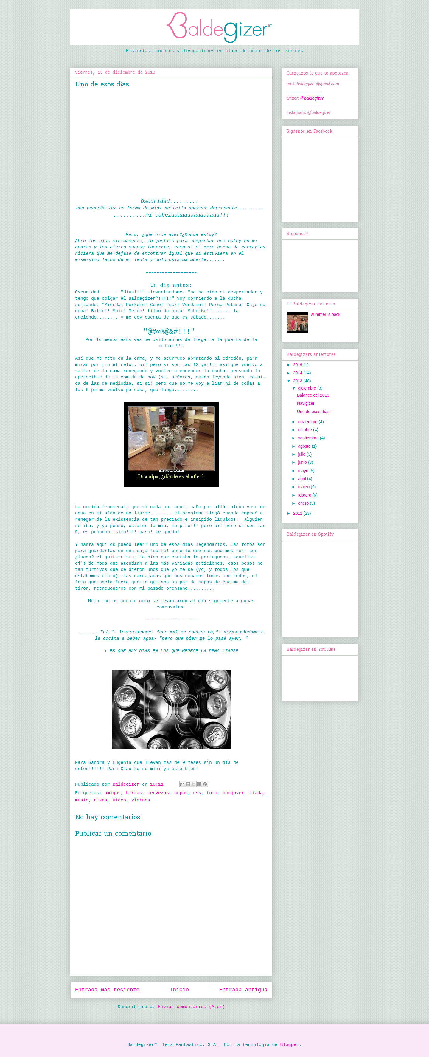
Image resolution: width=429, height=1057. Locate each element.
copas (181, 793)
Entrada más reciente (107, 990)
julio (302, 454)
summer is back (326, 314)
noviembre (308, 421)
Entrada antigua (243, 990)
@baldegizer (312, 98)
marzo (304, 486)
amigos (113, 793)
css (197, 793)
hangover (233, 793)
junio (303, 462)
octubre (305, 429)
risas (100, 800)
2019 (298, 364)
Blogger (289, 1044)
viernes (140, 800)
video (119, 800)
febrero (305, 495)
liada (256, 793)
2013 (298, 380)
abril (302, 478)
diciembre (307, 388)
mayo (303, 470)
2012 (298, 513)
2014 (298, 372)
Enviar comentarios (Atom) (191, 1007)
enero (304, 503)
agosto (305, 446)
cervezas (158, 793)
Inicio (179, 990)
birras (134, 793)
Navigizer (305, 403)
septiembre (309, 437)
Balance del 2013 (313, 395)
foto (211, 793)
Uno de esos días (313, 411)
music (81, 800)
